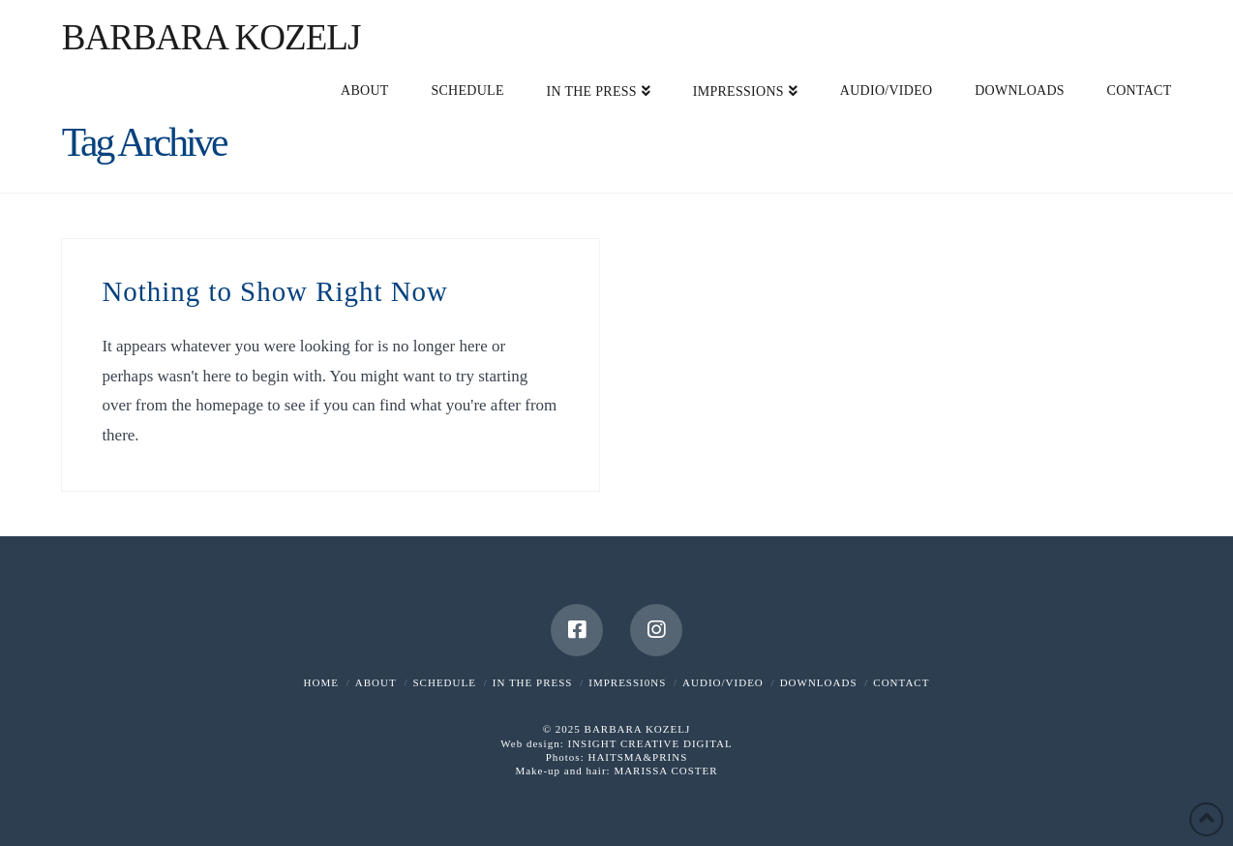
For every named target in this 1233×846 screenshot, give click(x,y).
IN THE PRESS (533, 682)
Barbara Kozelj (211, 37)
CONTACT (901, 682)
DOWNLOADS (818, 682)
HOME (321, 682)
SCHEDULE (443, 682)
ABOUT (376, 682)
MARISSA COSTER (665, 770)
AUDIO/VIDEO (723, 682)
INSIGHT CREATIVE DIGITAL (649, 743)
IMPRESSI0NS (627, 682)
